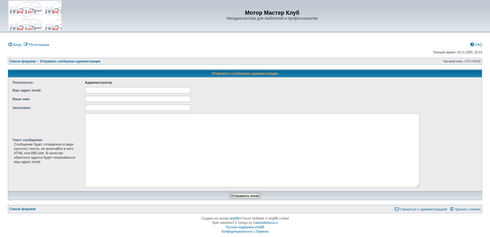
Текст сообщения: (27, 140)
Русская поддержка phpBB (245, 227)
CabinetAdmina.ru (265, 223)
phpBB (234, 218)
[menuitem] (14, 44)
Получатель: (23, 82)
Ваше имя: (21, 99)
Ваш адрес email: (27, 90)
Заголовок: (21, 108)
